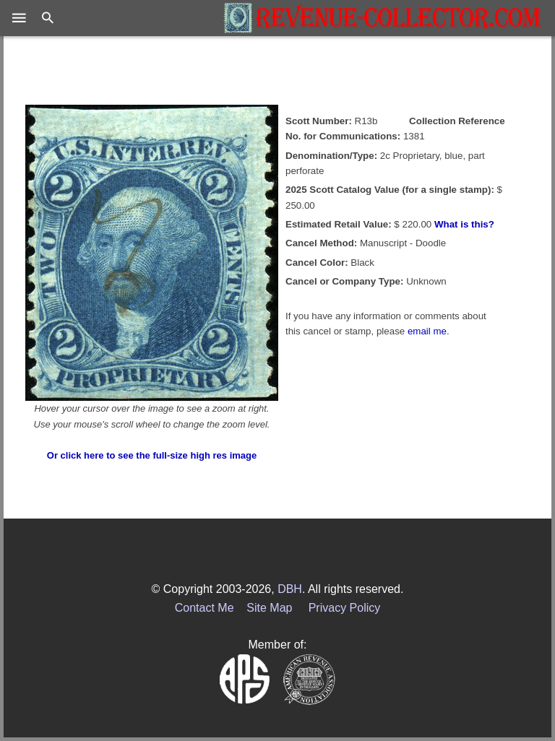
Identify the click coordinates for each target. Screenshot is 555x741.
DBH (290, 589)
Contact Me (204, 608)
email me (427, 331)
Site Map (269, 608)
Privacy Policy (345, 608)
